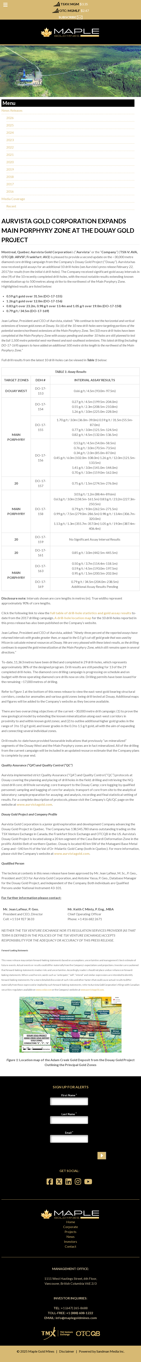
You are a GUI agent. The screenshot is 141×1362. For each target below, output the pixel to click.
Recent (11, 206)
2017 (10, 184)
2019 (10, 169)
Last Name (68, 1114)
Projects (70, 1232)
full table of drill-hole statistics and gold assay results (90, 613)
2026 (10, 118)
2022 (10, 147)
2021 (10, 154)
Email (68, 1132)
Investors (70, 1241)
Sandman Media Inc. (110, 1351)
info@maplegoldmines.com (76, 1318)
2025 (10, 125)
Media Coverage (13, 199)
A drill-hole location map (72, 618)
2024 (10, 132)
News (70, 1236)
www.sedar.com (44, 989)
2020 (10, 162)
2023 (10, 140)
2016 (10, 191)
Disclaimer (66, 1351)
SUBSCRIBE (71, 17)
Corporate (70, 1227)
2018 (10, 177)
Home (70, 1222)
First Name (68, 1095)
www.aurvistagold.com (34, 804)
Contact (70, 1246)
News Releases (11, 110)
